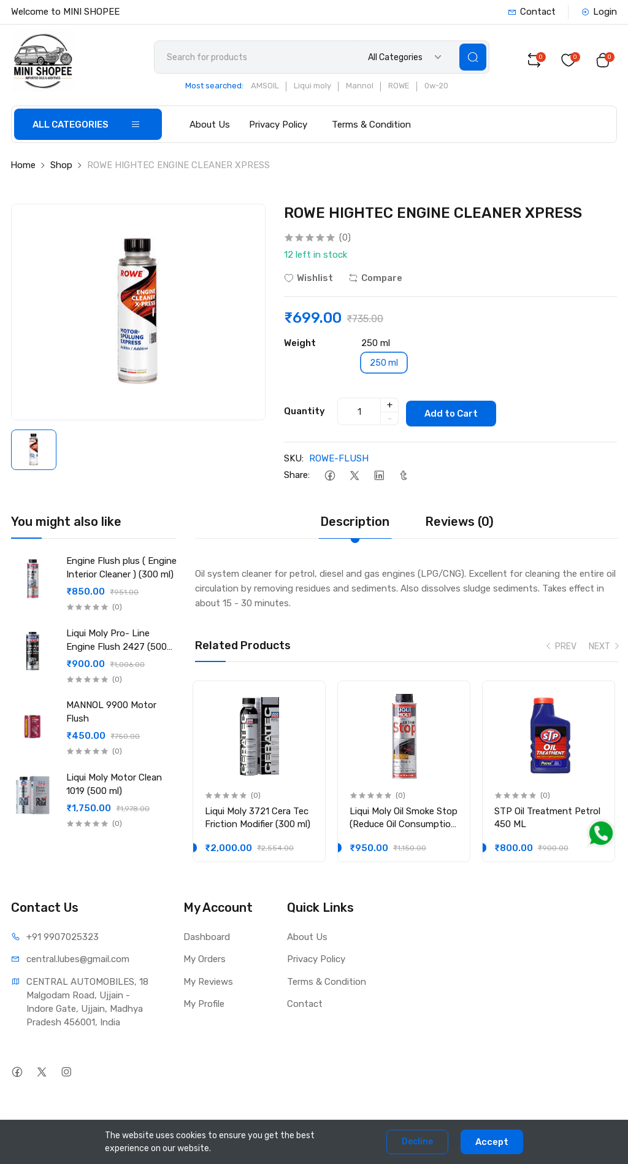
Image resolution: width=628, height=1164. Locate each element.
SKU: (294, 459)
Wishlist (308, 281)
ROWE (404, 89)
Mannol (364, 89)
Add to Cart (456, 413)
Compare (375, 281)
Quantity (304, 413)
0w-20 (441, 89)
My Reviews (208, 984)
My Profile (203, 1007)
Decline (417, 1141)
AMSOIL (270, 89)
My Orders (204, 962)
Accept (491, 1141)
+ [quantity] (389, 407)
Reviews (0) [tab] (459, 522)
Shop (61, 168)
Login (599, 11)
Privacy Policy (278, 127)
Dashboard (206, 940)
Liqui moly (317, 89)
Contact (532, 11)
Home (23, 168)
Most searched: (219, 89)
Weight (300, 346)
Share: (297, 476)
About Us (210, 127)
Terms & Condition (371, 127)
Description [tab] (354, 522)
